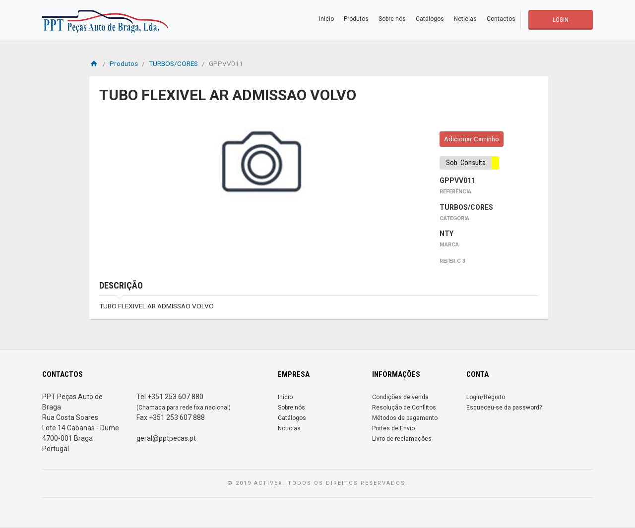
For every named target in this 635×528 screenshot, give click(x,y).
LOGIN (561, 19)
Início (326, 18)
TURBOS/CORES (173, 63)
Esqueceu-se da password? (504, 407)
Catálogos (430, 18)
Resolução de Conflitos (404, 407)
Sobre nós (392, 18)
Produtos (356, 18)
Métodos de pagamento (405, 417)
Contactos (501, 18)
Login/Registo (485, 397)
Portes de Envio (393, 428)
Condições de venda (400, 397)
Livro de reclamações (402, 438)
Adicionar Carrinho (471, 139)
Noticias (465, 18)
